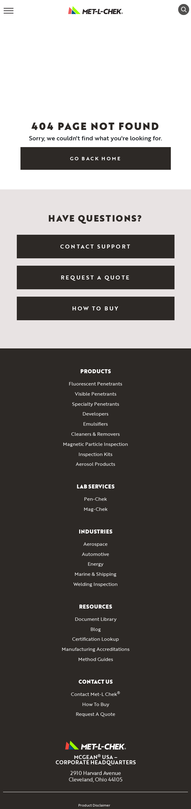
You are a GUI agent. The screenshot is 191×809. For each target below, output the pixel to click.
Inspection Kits (95, 454)
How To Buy (95, 308)
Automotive (95, 554)
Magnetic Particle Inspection (95, 444)
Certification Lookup (95, 639)
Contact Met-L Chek (95, 694)
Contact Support (95, 246)
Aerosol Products (95, 464)
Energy (95, 564)
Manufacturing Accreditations (96, 649)
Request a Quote (95, 277)
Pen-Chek (95, 499)
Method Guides (95, 659)
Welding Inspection (95, 584)
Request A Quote (95, 714)
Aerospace (95, 544)
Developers (95, 414)
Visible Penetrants (95, 394)
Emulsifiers (95, 424)
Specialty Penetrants (95, 404)
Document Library (95, 619)
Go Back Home (95, 158)
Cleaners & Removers (95, 434)
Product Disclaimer (94, 805)
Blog (95, 629)
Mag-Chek (96, 509)
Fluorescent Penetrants (95, 384)
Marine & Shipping (95, 574)
